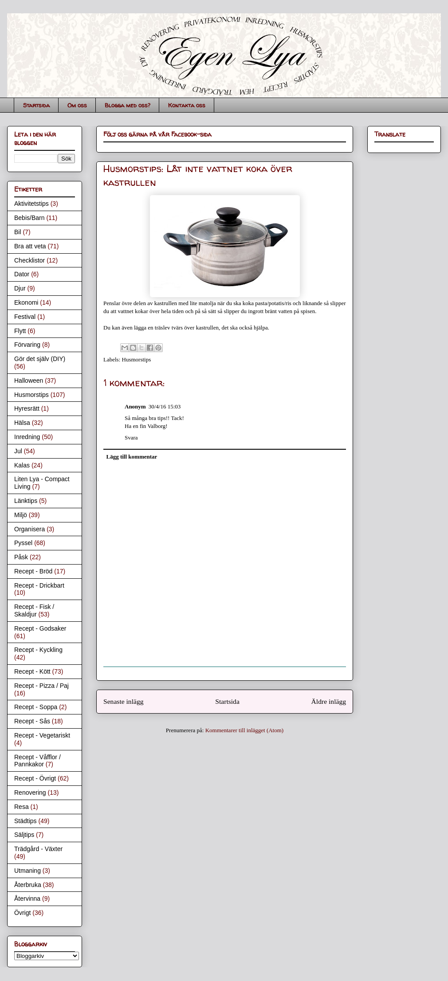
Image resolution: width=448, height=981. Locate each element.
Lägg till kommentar (131, 456)
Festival (24, 316)
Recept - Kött (32, 671)
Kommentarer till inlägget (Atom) (244, 730)
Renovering (30, 792)
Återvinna (27, 898)
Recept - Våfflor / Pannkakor (37, 760)
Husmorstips (136, 359)
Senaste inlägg (123, 701)
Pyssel (23, 542)
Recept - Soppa (35, 706)
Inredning (27, 436)
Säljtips (24, 834)
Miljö (20, 514)
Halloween (28, 380)
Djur (20, 288)
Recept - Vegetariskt (42, 735)
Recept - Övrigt (35, 778)
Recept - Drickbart (39, 585)
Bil (17, 231)
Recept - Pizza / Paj (41, 685)
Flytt (20, 330)
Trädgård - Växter (38, 848)
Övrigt (22, 912)
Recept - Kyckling (38, 649)
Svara (131, 437)
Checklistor (29, 260)
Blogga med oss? (127, 105)
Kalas (22, 465)
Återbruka (27, 884)
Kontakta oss (186, 105)
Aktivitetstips (31, 203)
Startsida (36, 105)
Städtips (25, 820)
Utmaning (27, 870)
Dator (21, 274)
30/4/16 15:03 (165, 406)
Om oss (77, 105)
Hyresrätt (26, 408)
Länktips (25, 500)
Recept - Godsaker (40, 628)
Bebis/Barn (29, 217)
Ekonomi (26, 302)
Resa (21, 806)
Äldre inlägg (328, 701)
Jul (18, 451)
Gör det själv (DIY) (39, 358)
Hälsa (22, 422)
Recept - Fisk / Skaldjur (34, 610)
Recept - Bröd (33, 571)
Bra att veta (30, 246)
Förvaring (27, 344)
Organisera (29, 529)
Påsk (21, 557)
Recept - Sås (32, 721)
